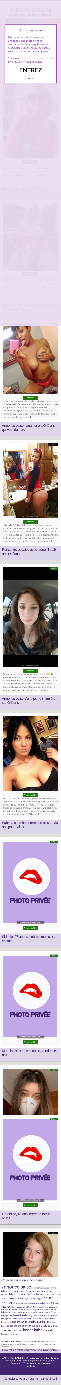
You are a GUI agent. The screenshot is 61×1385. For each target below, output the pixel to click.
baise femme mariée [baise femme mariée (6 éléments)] (47, 1309)
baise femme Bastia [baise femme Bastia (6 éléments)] (9, 1309)
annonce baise (37, 1341)
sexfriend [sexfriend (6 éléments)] (13, 1334)
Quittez (30, 78)
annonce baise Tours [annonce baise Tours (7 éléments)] (10, 1298)
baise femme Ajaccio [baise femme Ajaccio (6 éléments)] (48, 1307)
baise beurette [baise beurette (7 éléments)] (32, 1303)
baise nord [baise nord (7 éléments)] (35, 1318)
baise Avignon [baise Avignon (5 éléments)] (37, 1298)
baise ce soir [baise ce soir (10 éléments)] (46, 1303)
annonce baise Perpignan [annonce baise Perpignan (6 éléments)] (49, 1294)
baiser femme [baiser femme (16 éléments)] (42, 1321)
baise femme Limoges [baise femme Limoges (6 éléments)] (28, 1309)
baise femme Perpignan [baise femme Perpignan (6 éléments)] (28, 1312)
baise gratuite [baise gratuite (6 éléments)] (7, 1315)
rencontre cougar (13, 1341)
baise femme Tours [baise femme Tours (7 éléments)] (47, 1312)
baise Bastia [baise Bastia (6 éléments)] (21, 1303)
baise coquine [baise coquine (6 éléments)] (18, 1307)
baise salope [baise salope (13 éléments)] (43, 1325)
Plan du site (30, 1366)
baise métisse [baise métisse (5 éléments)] (24, 1319)
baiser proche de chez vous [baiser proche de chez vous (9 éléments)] (21, 1325)
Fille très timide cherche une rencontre (29, 1350)
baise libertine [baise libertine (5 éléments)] (46, 1315)
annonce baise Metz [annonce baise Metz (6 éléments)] (10, 1294)
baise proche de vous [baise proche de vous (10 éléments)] (21, 1321)
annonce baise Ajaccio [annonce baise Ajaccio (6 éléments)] (41, 1288)
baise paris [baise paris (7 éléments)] (45, 1318)
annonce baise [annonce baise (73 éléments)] (16, 1286)
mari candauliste (45, 1378)
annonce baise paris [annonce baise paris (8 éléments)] (28, 1294)
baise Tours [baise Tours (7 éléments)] (17, 1330)
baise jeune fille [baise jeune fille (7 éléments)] (33, 1315)
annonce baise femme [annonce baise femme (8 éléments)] (22, 1291)
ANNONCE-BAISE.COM (15, 1357)
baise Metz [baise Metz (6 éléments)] (13, 1318)
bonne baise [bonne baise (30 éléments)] (32, 1329)
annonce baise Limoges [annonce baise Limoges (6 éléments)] (43, 1291)
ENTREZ (30, 70)
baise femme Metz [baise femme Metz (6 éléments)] (9, 1312)
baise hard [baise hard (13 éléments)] (19, 1315)
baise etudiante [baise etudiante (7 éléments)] (31, 1306)
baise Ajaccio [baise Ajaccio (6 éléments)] (26, 1298)
